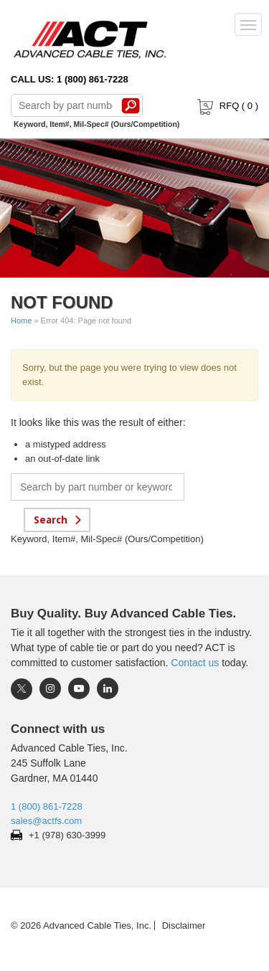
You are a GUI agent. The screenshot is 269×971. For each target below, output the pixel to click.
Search (130, 105)
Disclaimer (184, 925)
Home (21, 320)
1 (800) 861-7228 (46, 806)
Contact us (195, 662)
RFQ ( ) (226, 105)
